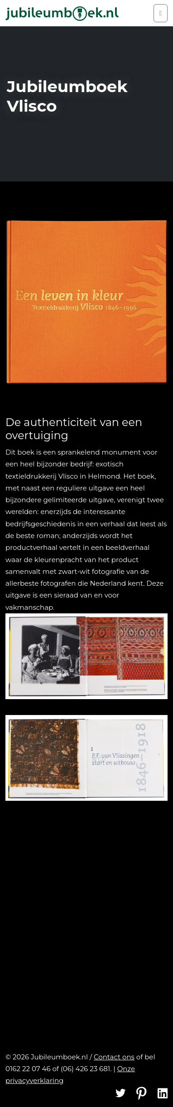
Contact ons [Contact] (114, 1057)
